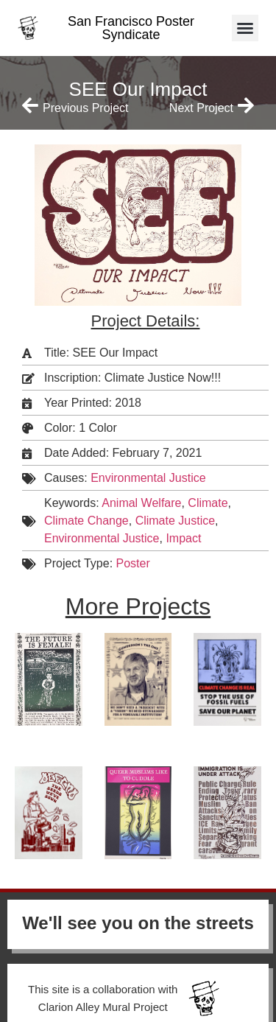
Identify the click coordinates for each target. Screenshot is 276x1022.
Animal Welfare (141, 503)
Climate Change (86, 520)
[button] (245, 28)
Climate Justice (175, 520)
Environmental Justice (148, 478)
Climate (207, 503)
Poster (133, 563)
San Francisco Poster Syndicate (131, 28)
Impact (183, 538)
